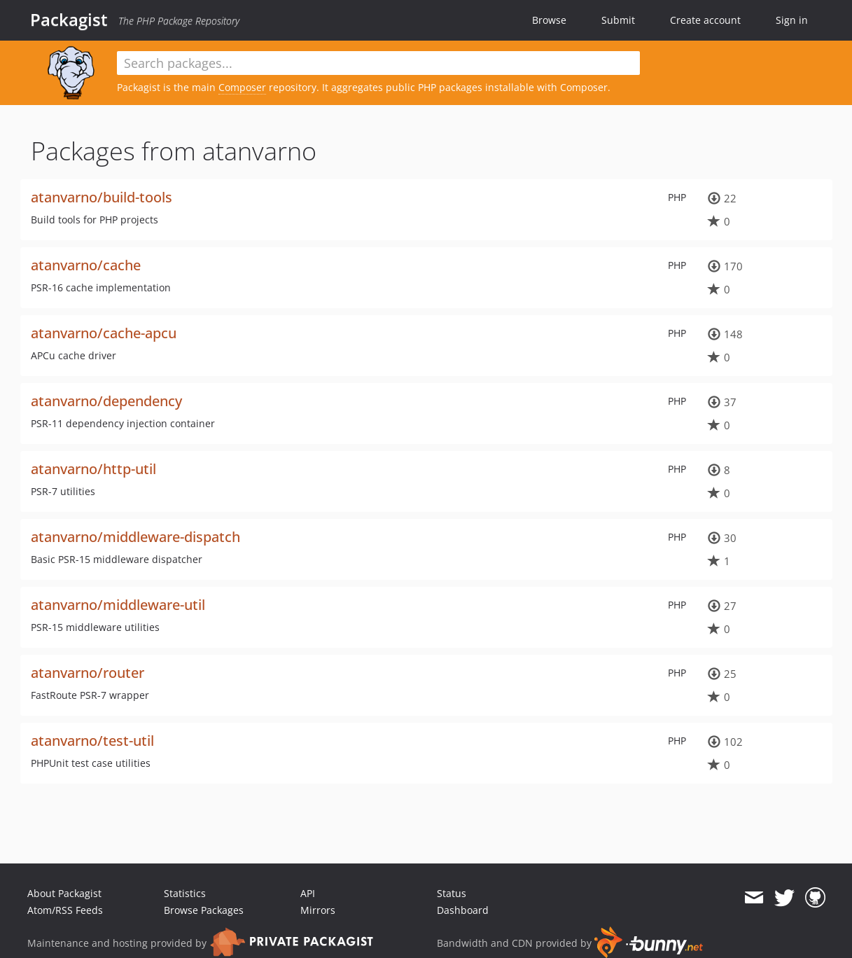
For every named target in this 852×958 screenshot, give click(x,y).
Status (451, 893)
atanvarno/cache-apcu (103, 333)
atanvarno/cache (86, 265)
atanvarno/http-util (93, 468)
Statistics (185, 893)
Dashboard (463, 910)
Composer (242, 87)
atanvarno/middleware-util (118, 604)
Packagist (69, 19)
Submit (618, 20)
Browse (549, 20)
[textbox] (379, 63)
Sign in (792, 20)
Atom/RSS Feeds (65, 910)
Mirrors (317, 910)
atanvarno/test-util (92, 740)
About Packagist (64, 893)
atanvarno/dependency (106, 400)
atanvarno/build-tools (101, 197)
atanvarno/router (87, 672)
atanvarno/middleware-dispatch (135, 536)
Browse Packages (204, 910)
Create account (705, 20)
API (307, 893)
